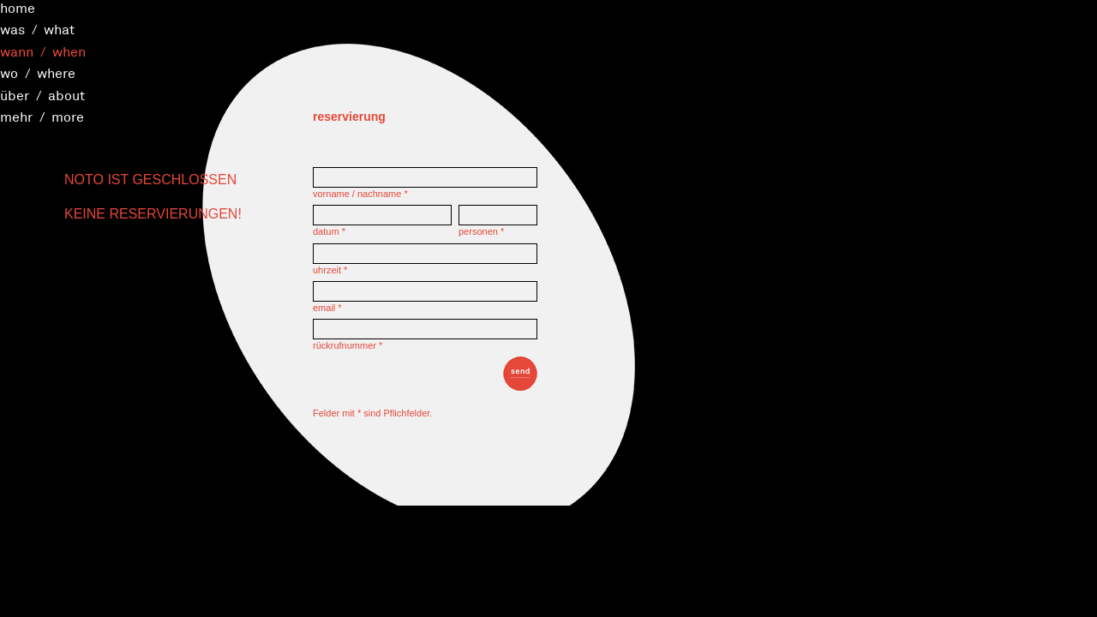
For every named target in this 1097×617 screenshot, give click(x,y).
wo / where (37, 73)
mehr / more (42, 116)
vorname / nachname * (360, 194)
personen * (481, 231)
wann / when (43, 51)
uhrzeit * (330, 270)
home (17, 7)
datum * (329, 231)
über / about (42, 95)
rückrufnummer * (347, 345)
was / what (37, 29)
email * (327, 308)
